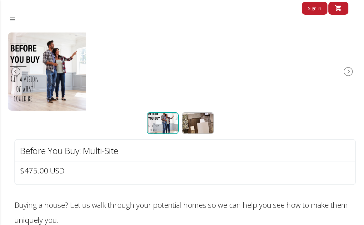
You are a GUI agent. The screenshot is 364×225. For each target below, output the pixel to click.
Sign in (314, 8)
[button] (12, 19)
